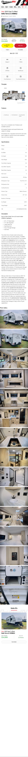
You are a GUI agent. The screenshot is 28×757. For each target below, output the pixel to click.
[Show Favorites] (26, 7)
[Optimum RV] (8, 3)
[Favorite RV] (24, 21)
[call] (21, 3)
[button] (2, 625)
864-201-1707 (14, 53)
